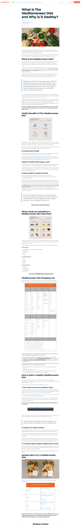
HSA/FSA (25, 2)
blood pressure (44, 157)
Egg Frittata (43, 488)
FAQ (42, 2)
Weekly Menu (13, 2)
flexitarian (31, 392)
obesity (34, 97)
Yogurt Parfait (43, 492)
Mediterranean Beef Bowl (46, 508)
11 (48, 200)
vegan (38, 392)
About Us (21, 2)
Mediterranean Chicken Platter (47, 495)
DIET (29, 20)
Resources (30, 2)
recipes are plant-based (28, 480)
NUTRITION (23, 20)
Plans (18, 2)
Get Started (76, 2)
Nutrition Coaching (37, 2)
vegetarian (35, 392)
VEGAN (27, 20)
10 (31, 190)
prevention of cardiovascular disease (42, 154)
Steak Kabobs (43, 499)
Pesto (49, 488)
